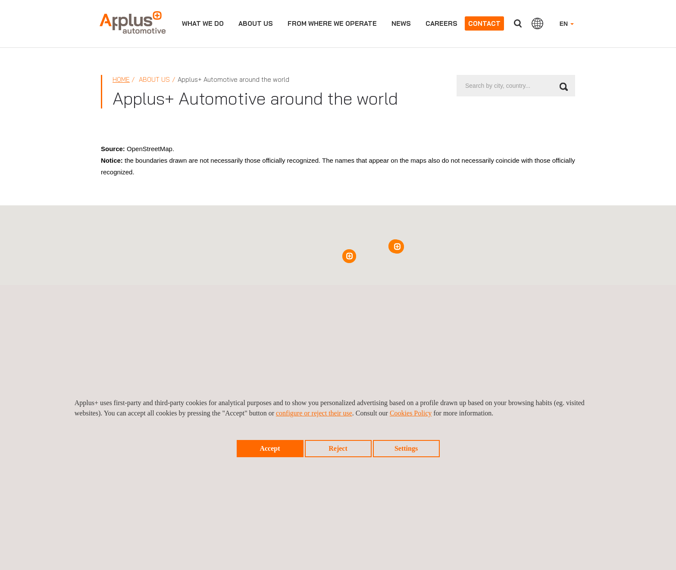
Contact (484, 23)
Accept (270, 448)
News (401, 23)
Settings (406, 448)
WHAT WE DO (203, 23)
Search (518, 23)
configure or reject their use (314, 413)
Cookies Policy (411, 413)
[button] (349, 256)
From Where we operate (332, 23)
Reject (338, 448)
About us (255, 23)
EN (567, 23)
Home (121, 79)
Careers (441, 23)
